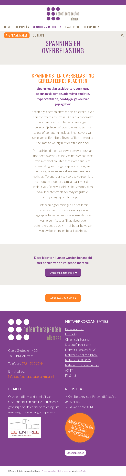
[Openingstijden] (75, 453)
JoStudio (82, 471)
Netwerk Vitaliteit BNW (81, 355)
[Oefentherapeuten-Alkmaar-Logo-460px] (63, 14)
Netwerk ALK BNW (78, 360)
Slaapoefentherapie (78, 344)
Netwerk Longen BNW (80, 350)
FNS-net (70, 375)
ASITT (69, 370)
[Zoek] (122, 35)
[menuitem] (7, 27)
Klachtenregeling (64, 471)
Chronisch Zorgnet (77, 339)
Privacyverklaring (49, 471)
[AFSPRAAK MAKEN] (63, 298)
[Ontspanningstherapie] (63, 273)
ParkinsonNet (74, 329)
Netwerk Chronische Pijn (82, 365)
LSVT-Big (71, 334)
